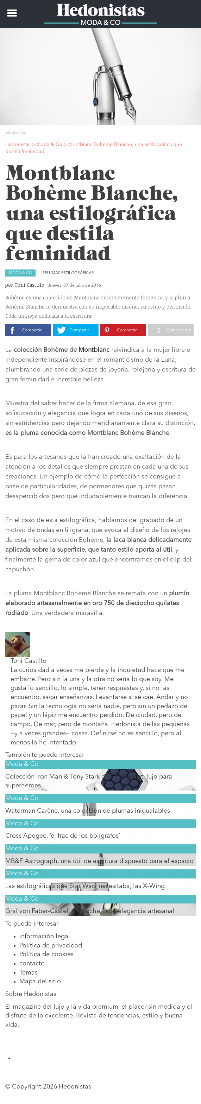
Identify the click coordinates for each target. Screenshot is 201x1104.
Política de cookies (46, 954)
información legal (44, 936)
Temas (28, 973)
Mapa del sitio (40, 981)
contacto (32, 963)
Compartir (32, 330)
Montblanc (93, 350)
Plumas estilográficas (69, 273)
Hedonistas (101, 9)
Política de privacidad (50, 946)
